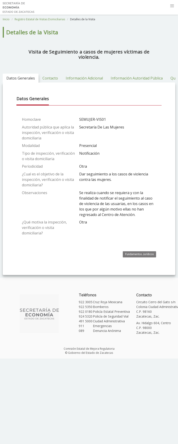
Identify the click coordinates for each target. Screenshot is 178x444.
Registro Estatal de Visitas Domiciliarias (40, 19)
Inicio (6, 19)
